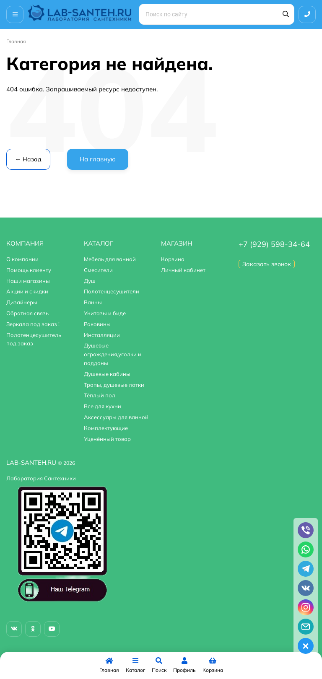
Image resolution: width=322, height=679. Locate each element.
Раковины (97, 324)
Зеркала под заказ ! (33, 324)
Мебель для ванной (110, 259)
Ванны (93, 302)
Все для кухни (102, 406)
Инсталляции (102, 335)
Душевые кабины (107, 374)
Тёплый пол (99, 395)
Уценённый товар (107, 438)
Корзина (172, 259)
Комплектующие (106, 428)
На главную (98, 159)
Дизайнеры (21, 302)
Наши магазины (28, 280)
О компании (22, 259)
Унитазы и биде (105, 313)
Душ (90, 280)
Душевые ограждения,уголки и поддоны (112, 354)
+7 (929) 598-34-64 (274, 244)
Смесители (98, 270)
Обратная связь (27, 313)
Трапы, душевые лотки (114, 384)
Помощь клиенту (28, 270)
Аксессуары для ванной (116, 417)
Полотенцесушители (111, 291)
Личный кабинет (183, 270)
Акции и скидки (27, 291)
